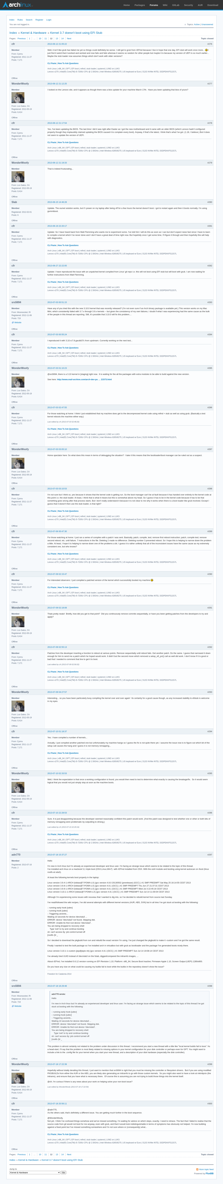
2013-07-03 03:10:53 (57, 488)
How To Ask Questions (68, 63)
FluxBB (210, 1173)
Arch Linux (17, 5)
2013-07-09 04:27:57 (57, 692)
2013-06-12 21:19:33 (57, 163)
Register (39, 20)
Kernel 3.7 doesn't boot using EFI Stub (76, 32)
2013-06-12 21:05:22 (57, 44)
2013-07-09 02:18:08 (57, 607)
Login (48, 20)
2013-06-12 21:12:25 (57, 83)
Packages (140, 5)
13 (57, 38)
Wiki (165, 5)
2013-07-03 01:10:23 (57, 368)
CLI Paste (51, 63)
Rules (20, 20)
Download (212, 5)
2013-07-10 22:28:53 (57, 813)
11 (45, 38)
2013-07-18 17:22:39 (57, 1064)
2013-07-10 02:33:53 (57, 773)
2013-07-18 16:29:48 (57, 986)
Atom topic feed (206, 1169)
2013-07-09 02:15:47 (57, 574)
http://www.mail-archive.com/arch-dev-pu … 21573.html (84, 379)
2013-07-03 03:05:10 (57, 449)
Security (188, 5)
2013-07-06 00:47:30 (57, 531)
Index (11, 20)
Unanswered (207, 24)
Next (69, 38)
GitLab (175, 5)
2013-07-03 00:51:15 (57, 302)
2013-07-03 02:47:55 (57, 407)
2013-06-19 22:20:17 (57, 226)
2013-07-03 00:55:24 (57, 334)
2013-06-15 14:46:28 (57, 202)
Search (29, 20)
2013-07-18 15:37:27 (57, 854)
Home (127, 5)
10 (40, 38)
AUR (200, 5)
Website (17, 322)
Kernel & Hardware (33, 32)
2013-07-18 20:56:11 (57, 1103)
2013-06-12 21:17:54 (57, 123)
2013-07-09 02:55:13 (57, 647)
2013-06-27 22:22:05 (57, 265)
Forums (154, 5)
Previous (21, 38)
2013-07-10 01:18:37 (57, 731)
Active (197, 24)
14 (62, 38)
